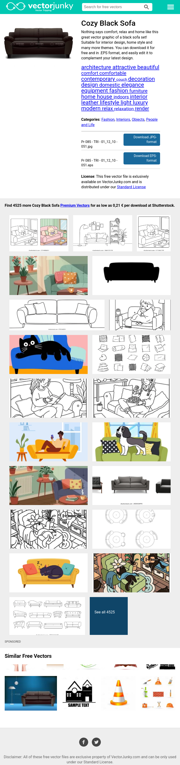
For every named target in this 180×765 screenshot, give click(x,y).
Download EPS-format (145, 158)
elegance (132, 85)
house (105, 96)
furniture (138, 91)
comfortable (112, 73)
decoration (141, 79)
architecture (96, 67)
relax (108, 108)
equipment (95, 90)
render (142, 108)
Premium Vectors (75, 205)
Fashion (108, 119)
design (90, 85)
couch (122, 79)
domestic (110, 85)
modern (91, 108)
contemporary (98, 79)
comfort (90, 73)
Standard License (131, 187)
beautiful (148, 67)
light (127, 102)
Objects (138, 119)
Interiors (123, 119)
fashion (119, 90)
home (89, 96)
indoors (121, 97)
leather (90, 102)
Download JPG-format (145, 139)
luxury (140, 102)
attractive (124, 67)
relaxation (124, 108)
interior (138, 96)
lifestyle (110, 102)
